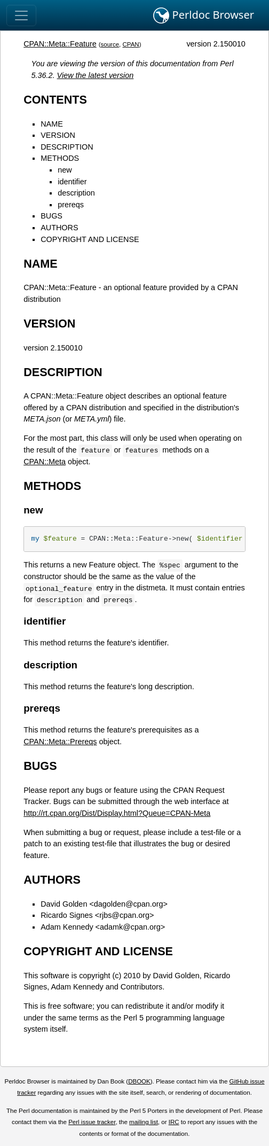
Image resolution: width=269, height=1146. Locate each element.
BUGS (51, 216)
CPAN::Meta (44, 461)
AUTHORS (59, 227)
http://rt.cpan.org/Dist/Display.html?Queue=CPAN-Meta (116, 813)
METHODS (60, 158)
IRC (174, 1122)
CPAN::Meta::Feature (60, 44)
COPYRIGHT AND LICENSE (90, 239)
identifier (72, 181)
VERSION (58, 135)
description (76, 193)
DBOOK (139, 1081)
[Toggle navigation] (21, 15)
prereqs (71, 204)
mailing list (143, 1122)
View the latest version (95, 75)
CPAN (131, 44)
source (110, 44)
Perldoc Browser (203, 15)
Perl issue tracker (91, 1122)
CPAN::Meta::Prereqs (60, 741)
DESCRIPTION (67, 147)
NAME (52, 124)
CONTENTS (55, 99)
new (65, 170)
